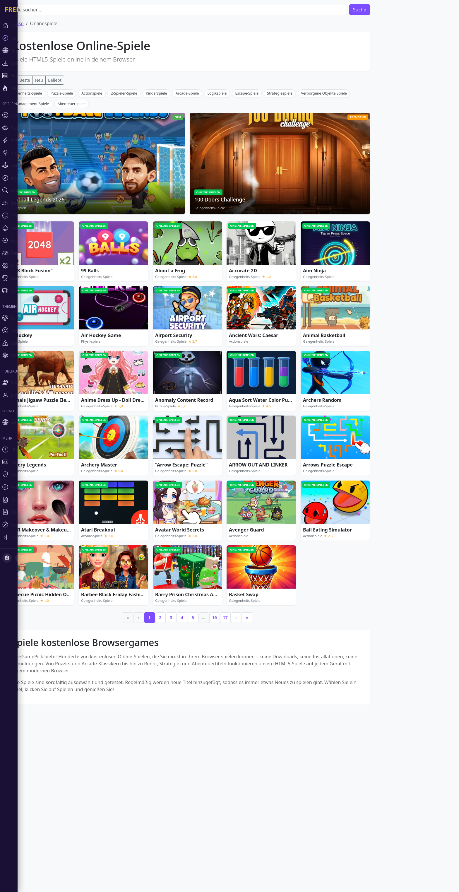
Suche (377, 9)
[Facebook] (7, 558)
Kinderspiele (174, 179)
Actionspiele (109, 179)
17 (242, 704)
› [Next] (253, 704)
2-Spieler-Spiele (141, 179)
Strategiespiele (297, 179)
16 (232, 704)
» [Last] (264, 704)
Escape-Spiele (264, 179)
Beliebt (72, 80)
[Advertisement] (205, 130)
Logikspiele (234, 179)
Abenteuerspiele (89, 190)
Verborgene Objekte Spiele (341, 179)
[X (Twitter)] (20, 558)
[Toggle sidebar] (35, 537)
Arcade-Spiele (205, 179)
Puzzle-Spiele (79, 179)
